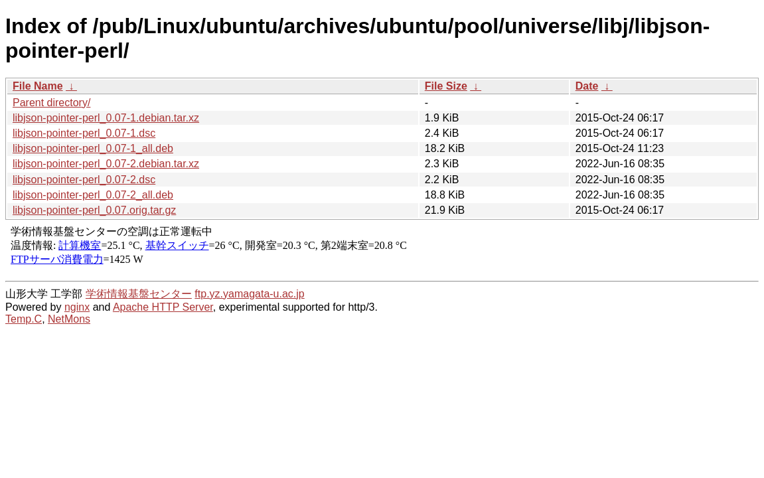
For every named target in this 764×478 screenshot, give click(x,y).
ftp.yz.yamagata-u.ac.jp (249, 293)
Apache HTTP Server (163, 307)
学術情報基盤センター (139, 293)
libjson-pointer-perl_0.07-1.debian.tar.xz (106, 117)
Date (587, 86)
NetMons (69, 319)
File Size (446, 86)
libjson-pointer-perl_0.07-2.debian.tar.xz (106, 163)
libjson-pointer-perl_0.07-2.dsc (84, 179)
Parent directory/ (51, 102)
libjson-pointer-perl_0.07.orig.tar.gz (94, 210)
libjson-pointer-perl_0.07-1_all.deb (93, 148)
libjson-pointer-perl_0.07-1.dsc (84, 133)
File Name (38, 86)
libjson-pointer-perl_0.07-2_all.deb (93, 194)
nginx (77, 307)
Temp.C (23, 319)
